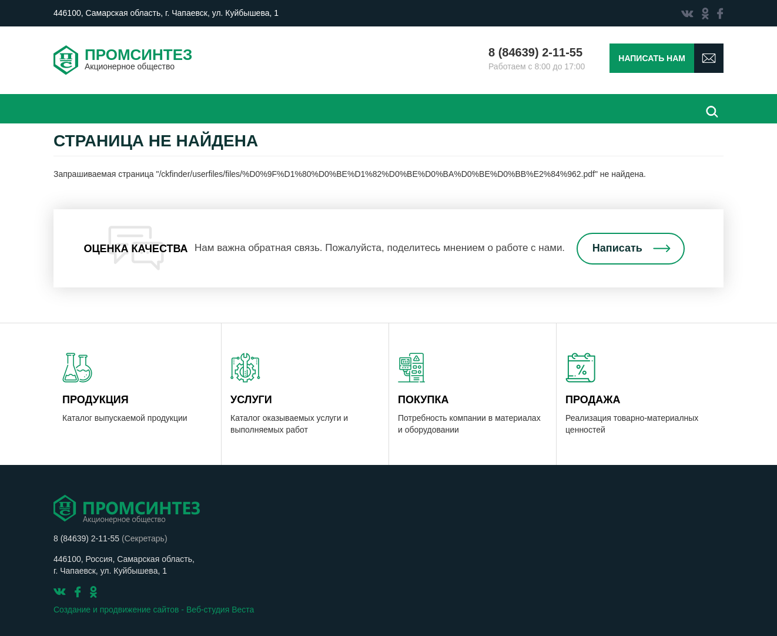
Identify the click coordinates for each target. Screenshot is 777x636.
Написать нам (651, 58)
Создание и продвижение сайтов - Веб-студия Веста (153, 609)
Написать (617, 248)
